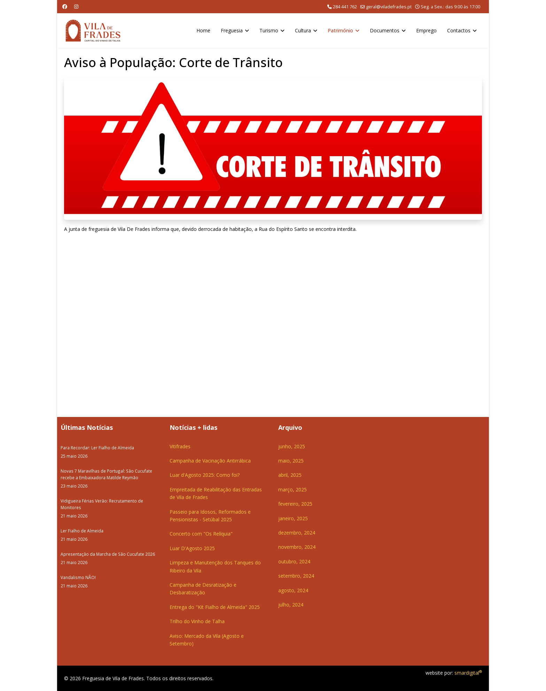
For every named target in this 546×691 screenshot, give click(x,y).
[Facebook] (64, 6)
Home (203, 30)
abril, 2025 (290, 475)
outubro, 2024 (294, 561)
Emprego (426, 30)
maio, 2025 (291, 460)
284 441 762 (345, 7)
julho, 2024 (290, 604)
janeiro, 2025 (293, 518)
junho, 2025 (291, 446)
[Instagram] (76, 6)
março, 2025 (292, 489)
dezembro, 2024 (296, 532)
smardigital (468, 672)
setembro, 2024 (296, 575)
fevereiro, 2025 (295, 503)
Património (340, 30)
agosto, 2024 (293, 590)
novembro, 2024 (296, 547)
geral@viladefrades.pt (389, 7)
